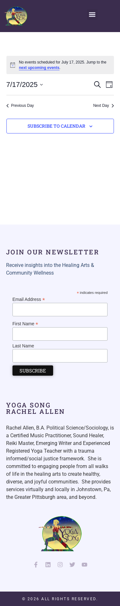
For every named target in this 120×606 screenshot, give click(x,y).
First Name (25, 323)
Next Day (103, 105)
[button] (92, 14)
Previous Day (20, 105)
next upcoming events (39, 67)
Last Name (23, 346)
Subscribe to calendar (56, 126)
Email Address (28, 299)
